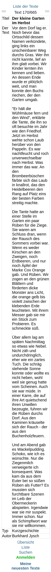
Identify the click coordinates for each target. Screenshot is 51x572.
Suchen (25, 552)
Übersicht (25, 542)
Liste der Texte (25, 6)
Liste (25, 547)
